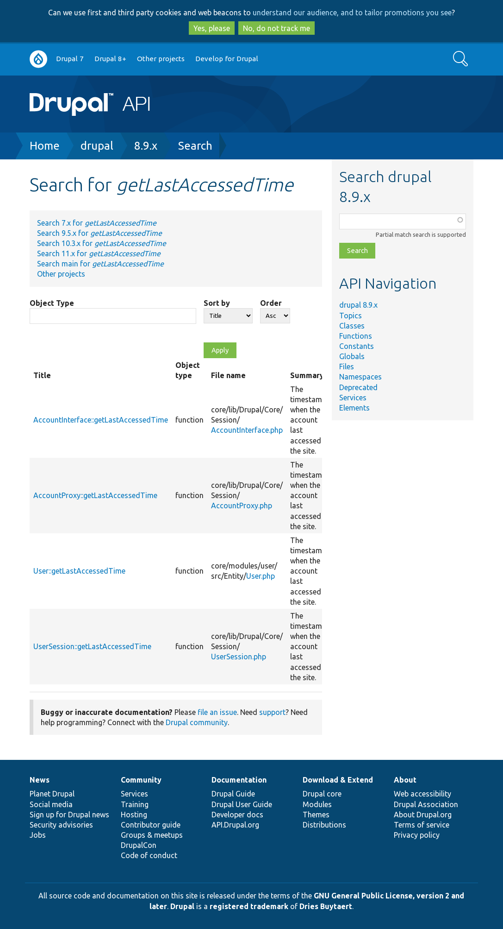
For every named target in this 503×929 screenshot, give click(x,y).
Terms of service (421, 825)
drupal (97, 145)
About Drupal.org (423, 814)
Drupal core (322, 794)
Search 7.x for (96, 223)
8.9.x (145, 145)
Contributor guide (150, 825)
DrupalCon (138, 845)
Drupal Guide (233, 794)
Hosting (134, 814)
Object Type (52, 303)
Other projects (161, 59)
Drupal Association (426, 804)
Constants (356, 346)
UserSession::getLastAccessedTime (92, 646)
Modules (317, 804)
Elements (354, 408)
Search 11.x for (99, 253)
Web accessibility (422, 794)
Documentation (239, 780)
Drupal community (197, 722)
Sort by (217, 303)
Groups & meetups (152, 835)
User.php (260, 576)
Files (346, 366)
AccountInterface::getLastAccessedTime (100, 420)
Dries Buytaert (325, 906)
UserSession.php (238, 656)
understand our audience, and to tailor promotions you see (352, 12)
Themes (316, 814)
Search (195, 145)
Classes (352, 326)
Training (135, 804)
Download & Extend (338, 780)
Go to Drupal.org (38, 59)
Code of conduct (149, 855)
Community (141, 780)
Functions (355, 336)
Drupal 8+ (110, 59)
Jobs (38, 835)
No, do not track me (276, 28)
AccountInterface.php (247, 430)
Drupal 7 (70, 59)
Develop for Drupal (226, 59)
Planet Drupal (52, 794)
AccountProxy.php (241, 505)
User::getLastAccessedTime (79, 571)
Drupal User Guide (241, 804)
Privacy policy (417, 835)
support (272, 712)
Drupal (182, 906)
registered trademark (249, 906)
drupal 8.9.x (358, 305)
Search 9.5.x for (99, 233)
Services (352, 397)
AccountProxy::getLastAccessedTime (95, 495)
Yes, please (211, 28)
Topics (350, 315)
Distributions (324, 825)
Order (271, 303)
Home (45, 145)
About (405, 780)
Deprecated (358, 387)
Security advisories (61, 825)
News (40, 780)
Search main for (100, 263)
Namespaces (360, 377)
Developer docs (237, 814)
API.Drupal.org (235, 825)
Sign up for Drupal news (69, 814)
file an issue (217, 712)
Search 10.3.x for (101, 243)
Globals (352, 356)
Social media (51, 804)
